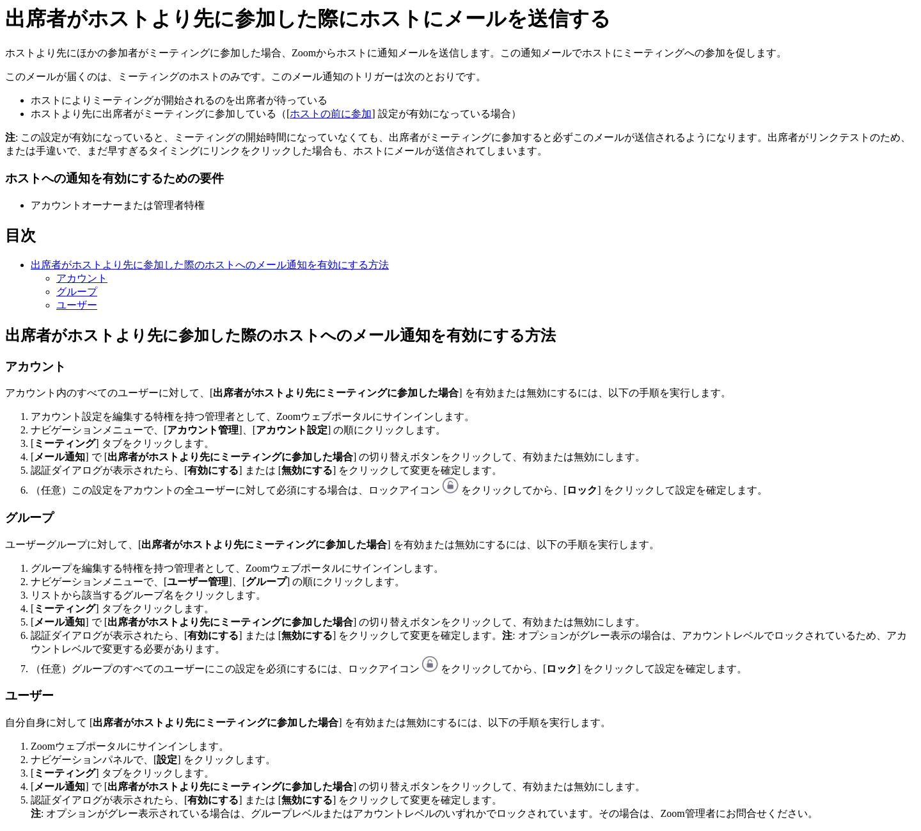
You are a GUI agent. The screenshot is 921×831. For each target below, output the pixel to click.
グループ (76, 291)
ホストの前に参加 (331, 113)
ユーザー (76, 305)
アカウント (81, 278)
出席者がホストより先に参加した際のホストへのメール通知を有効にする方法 (210, 264)
